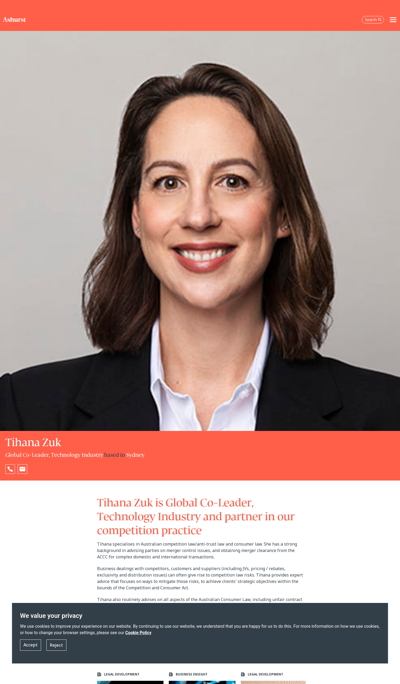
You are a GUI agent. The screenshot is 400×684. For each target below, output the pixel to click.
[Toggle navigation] (393, 14)
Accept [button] (30, 648)
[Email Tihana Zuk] (22, 469)
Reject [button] (56, 648)
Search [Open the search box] (373, 13)
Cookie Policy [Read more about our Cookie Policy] (138, 635)
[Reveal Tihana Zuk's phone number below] (10, 469)
